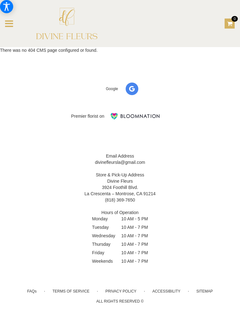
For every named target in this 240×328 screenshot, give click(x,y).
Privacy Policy (120, 291)
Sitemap (204, 291)
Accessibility (166, 291)
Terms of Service (71, 291)
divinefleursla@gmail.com (120, 162)
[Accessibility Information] (6, 6)
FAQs (31, 291)
